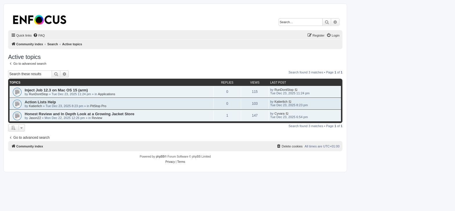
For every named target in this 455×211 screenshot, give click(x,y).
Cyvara (280, 113)
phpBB (160, 156)
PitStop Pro (98, 106)
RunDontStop (38, 94)
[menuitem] (39, 35)
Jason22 (35, 118)
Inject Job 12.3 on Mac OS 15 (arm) (56, 90)
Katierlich (35, 106)
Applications (106, 94)
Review (97, 118)
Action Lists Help (40, 102)
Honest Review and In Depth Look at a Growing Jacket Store (79, 114)
